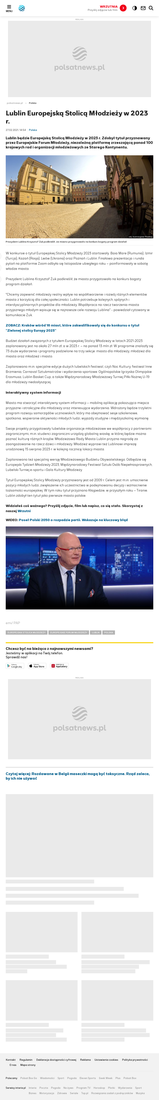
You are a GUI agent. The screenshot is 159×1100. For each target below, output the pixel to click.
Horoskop (99, 1088)
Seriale (74, 1093)
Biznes (32, 1093)
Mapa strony (28, 1065)
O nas (13, 1065)
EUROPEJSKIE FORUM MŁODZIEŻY (68, 632)
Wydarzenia (125, 1088)
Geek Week (105, 1078)
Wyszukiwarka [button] (151, 8)
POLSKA (108, 632)
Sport (61, 1078)
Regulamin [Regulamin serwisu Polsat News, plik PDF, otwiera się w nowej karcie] (25, 1060)
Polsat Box (130, 1078)
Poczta (43, 1088)
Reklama (85, 1060)
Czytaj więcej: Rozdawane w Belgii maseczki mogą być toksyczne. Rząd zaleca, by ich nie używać (78, 776)
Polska (32, 103)
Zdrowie (62, 1093)
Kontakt (11, 1060)
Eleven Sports (88, 1078)
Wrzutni (24, 511)
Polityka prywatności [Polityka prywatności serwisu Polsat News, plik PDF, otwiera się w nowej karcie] (135, 1060)
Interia (32, 1088)
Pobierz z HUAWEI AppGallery (68, 665)
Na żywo (68, 1088)
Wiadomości (47, 1078)
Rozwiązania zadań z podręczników (112, 1093)
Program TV (83, 1088)
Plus (118, 1078)
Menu (9, 11)
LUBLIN (96, 632)
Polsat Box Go (28, 1078)
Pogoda (72, 1078)
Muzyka (140, 1093)
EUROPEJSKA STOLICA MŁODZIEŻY (27, 632)
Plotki (111, 1088)
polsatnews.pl (15, 103)
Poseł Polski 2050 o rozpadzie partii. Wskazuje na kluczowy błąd (73, 520)
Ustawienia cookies (106, 1060)
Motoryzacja (46, 1093)
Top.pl (84, 1093)
